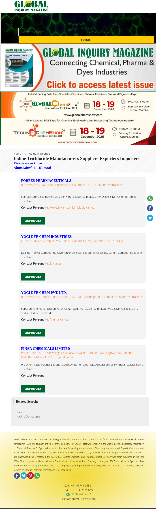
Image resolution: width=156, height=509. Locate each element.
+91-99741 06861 (82, 485)
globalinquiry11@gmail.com (78, 498)
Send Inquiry (33, 220)
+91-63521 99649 (82, 490)
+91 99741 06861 (78, 494)
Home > (18, 153)
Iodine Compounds (28, 416)
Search (86, 39)
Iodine (20, 412)
